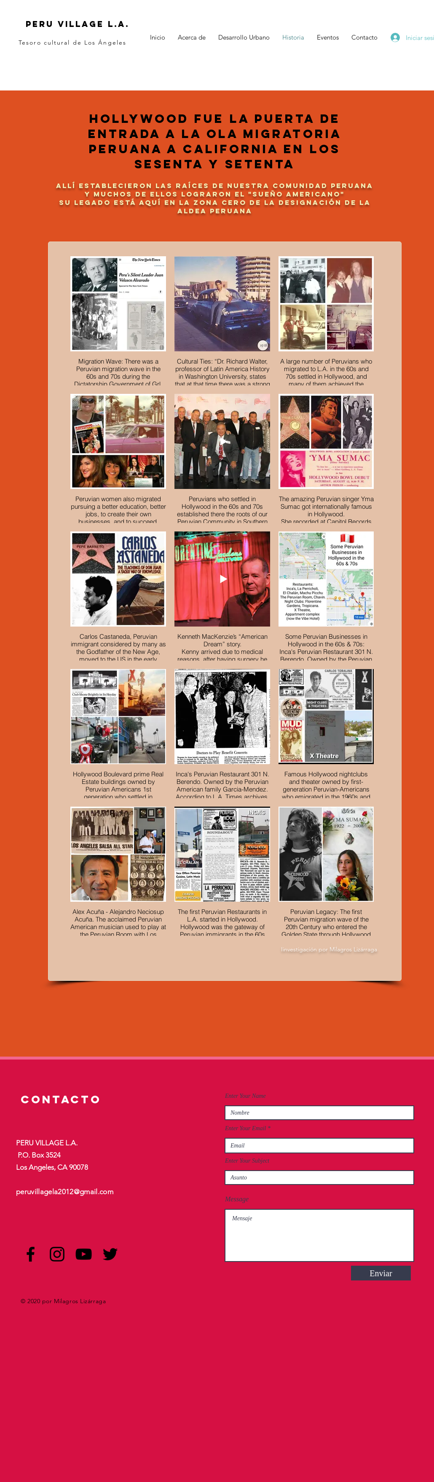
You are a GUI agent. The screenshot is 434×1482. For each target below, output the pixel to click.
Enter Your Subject (247, 1161)
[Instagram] (57, 1254)
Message (237, 1199)
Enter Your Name (245, 1096)
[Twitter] (110, 1254)
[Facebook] (30, 1254)
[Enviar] (381, 1273)
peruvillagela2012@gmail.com (64, 1191)
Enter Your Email (245, 1128)
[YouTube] (84, 1254)
